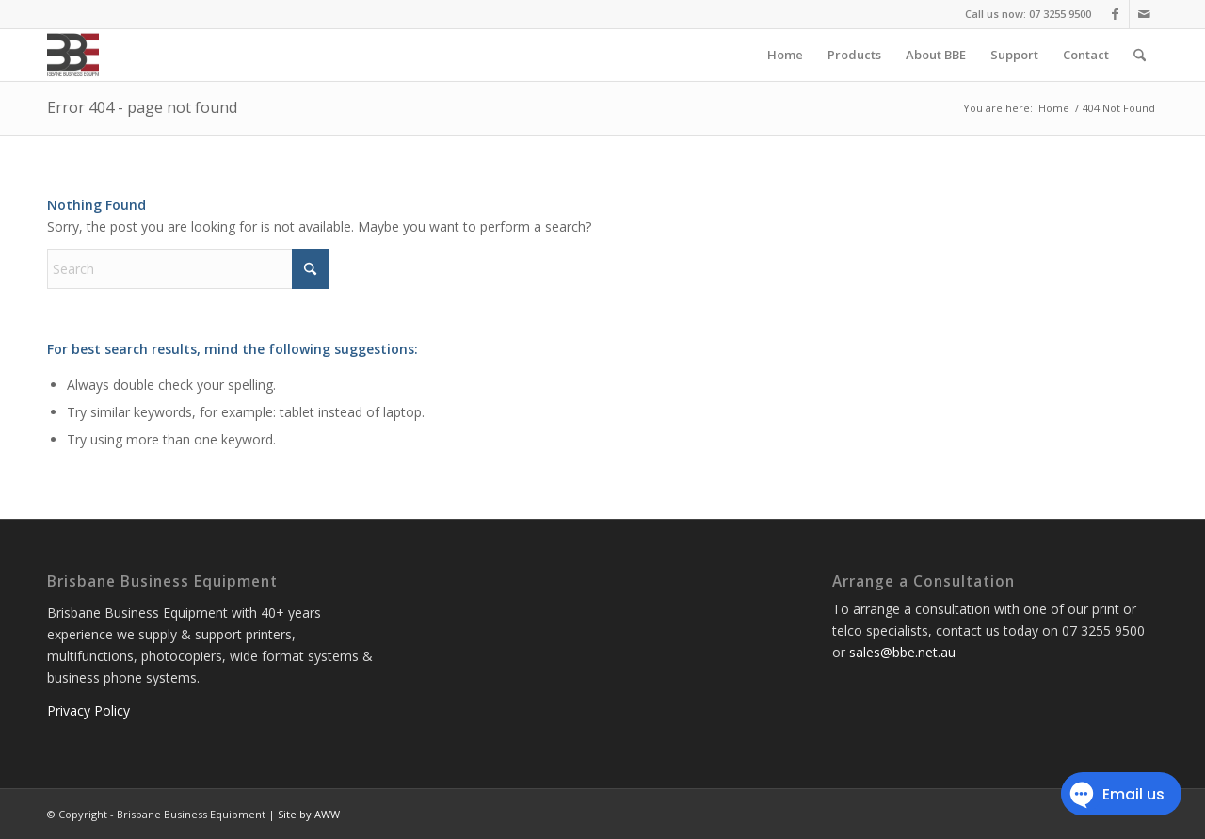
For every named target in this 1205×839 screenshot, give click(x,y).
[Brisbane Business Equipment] (73, 55)
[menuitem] (785, 55)
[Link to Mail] (1144, 14)
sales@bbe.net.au (902, 652)
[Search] (1139, 55)
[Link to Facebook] (1115, 14)
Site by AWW (309, 814)
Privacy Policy (88, 710)
